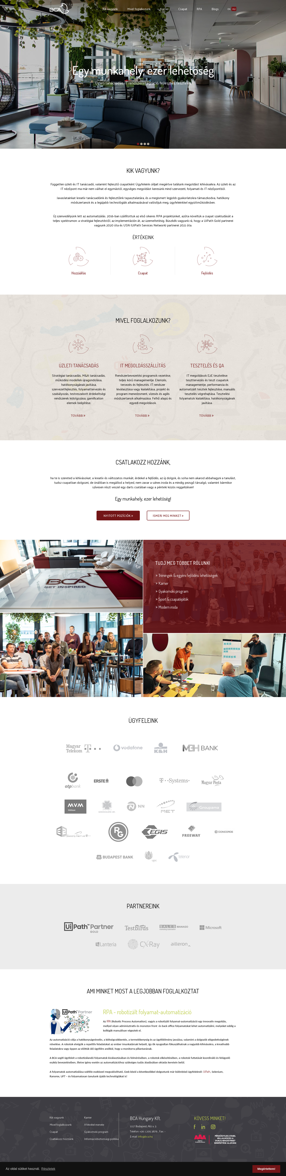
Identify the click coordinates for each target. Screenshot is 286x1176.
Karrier (164, 8)
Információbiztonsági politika (101, 1138)
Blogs (215, 8)
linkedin (203, 1127)
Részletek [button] (48, 1168)
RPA (199, 8)
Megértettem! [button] (266, 1168)
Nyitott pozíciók (118, 516)
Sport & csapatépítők (173, 599)
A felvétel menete (94, 1124)
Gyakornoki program (173, 591)
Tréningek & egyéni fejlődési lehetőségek (188, 575)
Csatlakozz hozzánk (61, 1138)
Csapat (182, 8)
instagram (213, 1127)
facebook (194, 1127)
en (229, 9)
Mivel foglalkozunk (139, 8)
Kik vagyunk (110, 8)
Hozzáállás (79, 273)
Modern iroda (168, 607)
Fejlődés (207, 273)
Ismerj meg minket (168, 516)
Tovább (78, 416)
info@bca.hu (145, 1136)
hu (234, 9)
